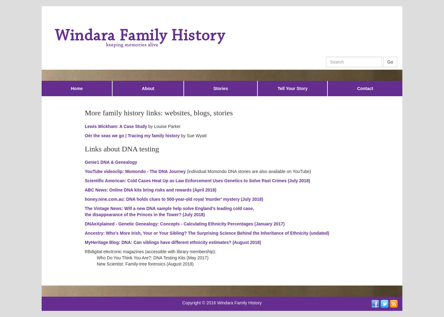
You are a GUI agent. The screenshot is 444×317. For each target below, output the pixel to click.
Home (77, 88)
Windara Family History (239, 302)
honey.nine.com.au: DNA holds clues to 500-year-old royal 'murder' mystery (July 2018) (174, 199)
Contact (365, 88)
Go (390, 62)
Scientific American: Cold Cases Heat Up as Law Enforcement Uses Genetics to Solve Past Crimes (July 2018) (197, 180)
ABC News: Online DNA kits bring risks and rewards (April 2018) (150, 189)
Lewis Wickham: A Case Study (116, 126)
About (148, 88)
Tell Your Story (292, 88)
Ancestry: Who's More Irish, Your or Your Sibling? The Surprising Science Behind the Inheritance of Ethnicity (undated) (207, 233)
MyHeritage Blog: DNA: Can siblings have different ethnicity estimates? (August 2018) (173, 242)
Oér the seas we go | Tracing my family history (132, 135)
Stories (220, 88)
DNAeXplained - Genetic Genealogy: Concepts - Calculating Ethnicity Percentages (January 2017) (185, 223)
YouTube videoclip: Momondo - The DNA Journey (135, 171)
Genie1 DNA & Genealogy (111, 162)
